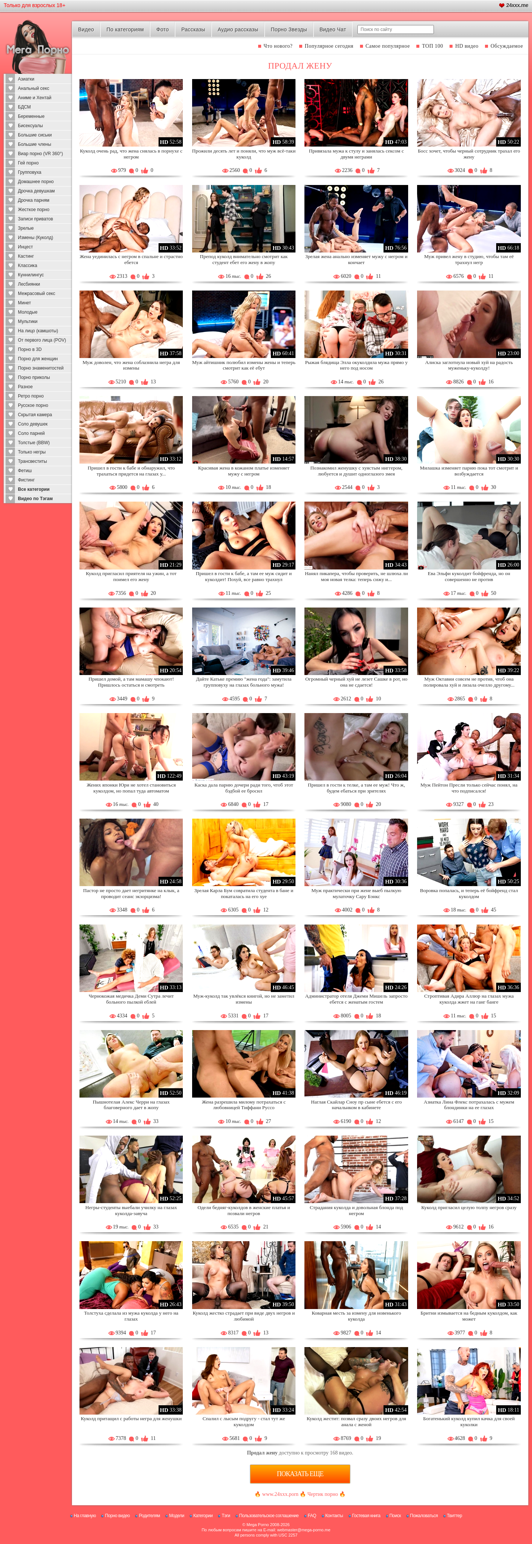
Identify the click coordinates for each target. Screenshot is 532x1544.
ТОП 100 (432, 46)
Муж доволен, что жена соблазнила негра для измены (131, 365)
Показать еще (300, 1474)
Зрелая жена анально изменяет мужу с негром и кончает (356, 259)
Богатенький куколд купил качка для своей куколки (468, 1421)
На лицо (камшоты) (38, 330)
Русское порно (33, 405)
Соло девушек (33, 424)
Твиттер (454, 1515)
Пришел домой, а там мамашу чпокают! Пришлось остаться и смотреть (131, 682)
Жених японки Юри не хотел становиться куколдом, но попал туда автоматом (131, 788)
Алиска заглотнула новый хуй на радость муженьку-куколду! (469, 365)
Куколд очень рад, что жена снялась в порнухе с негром (131, 154)
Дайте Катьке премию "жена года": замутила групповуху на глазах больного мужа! (244, 682)
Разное (25, 386)
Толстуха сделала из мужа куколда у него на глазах (131, 1316)
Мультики (27, 321)
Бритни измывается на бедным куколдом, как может (468, 1316)
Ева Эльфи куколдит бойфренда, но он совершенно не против (469, 576)
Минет (24, 302)
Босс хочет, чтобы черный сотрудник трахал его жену (469, 154)
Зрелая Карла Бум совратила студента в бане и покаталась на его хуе (244, 893)
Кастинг (26, 256)
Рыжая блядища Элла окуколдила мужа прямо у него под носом (356, 365)
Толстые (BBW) (34, 442)
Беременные (31, 116)
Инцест (25, 247)
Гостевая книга (366, 1515)
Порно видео (117, 1515)
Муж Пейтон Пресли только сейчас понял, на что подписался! (468, 788)
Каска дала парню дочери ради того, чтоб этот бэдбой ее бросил (243, 788)
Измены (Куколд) (35, 237)
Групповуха (29, 172)
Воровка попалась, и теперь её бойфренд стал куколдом (469, 893)
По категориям (125, 29)
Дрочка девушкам (36, 191)
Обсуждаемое (507, 46)
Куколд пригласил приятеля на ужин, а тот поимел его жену (131, 576)
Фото (162, 29)
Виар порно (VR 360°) (40, 153)
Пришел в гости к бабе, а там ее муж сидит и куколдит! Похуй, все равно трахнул (244, 576)
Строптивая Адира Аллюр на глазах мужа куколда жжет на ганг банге (469, 999)
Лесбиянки (29, 284)
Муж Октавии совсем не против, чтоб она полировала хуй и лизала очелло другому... (468, 682)
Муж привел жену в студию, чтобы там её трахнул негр (469, 259)
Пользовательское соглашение (268, 1515)
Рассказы (193, 29)
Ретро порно (31, 396)
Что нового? (278, 46)
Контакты (334, 1515)
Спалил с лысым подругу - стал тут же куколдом (244, 1421)
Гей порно (28, 163)
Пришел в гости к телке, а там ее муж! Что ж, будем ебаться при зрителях (356, 788)
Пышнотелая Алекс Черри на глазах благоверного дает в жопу (131, 1105)
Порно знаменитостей (40, 368)
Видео (86, 29)
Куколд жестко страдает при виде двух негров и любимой (244, 1316)
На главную (85, 1515)
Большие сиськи (35, 135)
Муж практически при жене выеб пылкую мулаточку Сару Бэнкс (356, 893)
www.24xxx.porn (280, 1494)
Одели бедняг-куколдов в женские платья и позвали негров (243, 1210)
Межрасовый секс (36, 293)
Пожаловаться (424, 1515)
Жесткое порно (33, 209)
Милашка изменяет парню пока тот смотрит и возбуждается (469, 471)
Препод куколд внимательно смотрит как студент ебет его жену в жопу (244, 259)
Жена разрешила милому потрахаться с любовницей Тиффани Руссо (244, 1105)
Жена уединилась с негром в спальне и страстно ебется (131, 259)
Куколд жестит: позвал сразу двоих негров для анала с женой (356, 1421)
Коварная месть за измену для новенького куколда (356, 1316)
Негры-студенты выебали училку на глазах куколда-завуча (131, 1210)
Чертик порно (322, 1494)
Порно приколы (34, 377)
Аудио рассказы (238, 29)
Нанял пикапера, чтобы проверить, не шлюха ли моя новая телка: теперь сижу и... (356, 576)
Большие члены (34, 144)
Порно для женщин (38, 358)
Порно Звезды (289, 29)
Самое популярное (388, 46)
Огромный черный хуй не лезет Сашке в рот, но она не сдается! (356, 682)
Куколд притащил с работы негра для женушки (131, 1418)
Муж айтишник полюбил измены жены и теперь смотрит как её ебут (243, 365)
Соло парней (31, 433)
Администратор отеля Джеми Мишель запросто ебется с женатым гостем (356, 999)
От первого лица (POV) (42, 340)
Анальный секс (33, 88)
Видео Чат (332, 29)
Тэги (226, 1515)
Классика (27, 265)
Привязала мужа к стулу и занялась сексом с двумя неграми (356, 154)
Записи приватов (35, 219)
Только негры (32, 452)
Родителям (149, 1515)
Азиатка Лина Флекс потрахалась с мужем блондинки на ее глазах (469, 1105)
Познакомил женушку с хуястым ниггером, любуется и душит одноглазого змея (356, 471)
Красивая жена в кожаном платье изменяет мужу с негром (244, 471)
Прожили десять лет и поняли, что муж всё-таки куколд (243, 154)
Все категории (34, 489)
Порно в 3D (30, 349)
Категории (203, 1515)
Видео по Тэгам (35, 498)
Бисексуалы (30, 125)
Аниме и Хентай (34, 97)
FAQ (312, 1515)
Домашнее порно (36, 181)
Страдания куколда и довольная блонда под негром (356, 1210)
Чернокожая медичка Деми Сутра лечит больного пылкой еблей (131, 999)
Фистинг (26, 480)
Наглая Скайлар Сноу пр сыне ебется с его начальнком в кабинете (356, 1105)
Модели (176, 1515)
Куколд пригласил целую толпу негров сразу (468, 1207)
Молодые (27, 312)
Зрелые (26, 228)
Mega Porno (258, 1524)
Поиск (395, 1515)
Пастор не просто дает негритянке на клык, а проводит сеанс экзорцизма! (131, 893)
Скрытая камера (35, 414)
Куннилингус (31, 274)
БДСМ (24, 107)
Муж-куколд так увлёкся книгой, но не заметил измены (243, 999)
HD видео (466, 46)
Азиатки (26, 79)
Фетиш (25, 470)
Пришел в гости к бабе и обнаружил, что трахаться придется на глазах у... (131, 471)
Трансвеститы (32, 461)
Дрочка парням (33, 200)
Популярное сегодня (329, 46)
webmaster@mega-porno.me (304, 1530)
